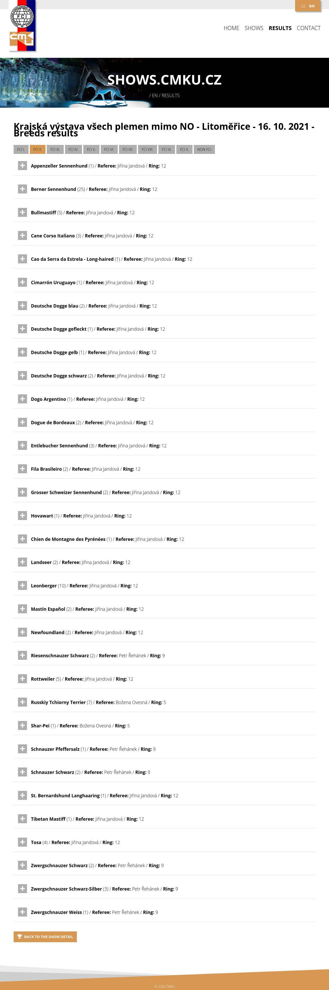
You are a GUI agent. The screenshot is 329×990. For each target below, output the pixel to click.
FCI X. (184, 149)
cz (303, 6)
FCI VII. (128, 149)
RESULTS (280, 28)
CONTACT (309, 28)
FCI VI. (109, 149)
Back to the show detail (45, 936)
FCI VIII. (147, 149)
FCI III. (55, 149)
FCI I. (21, 149)
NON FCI (204, 149)
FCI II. (37, 149)
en (312, 6)
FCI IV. (73, 149)
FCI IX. (167, 149)
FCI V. (91, 149)
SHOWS (254, 28)
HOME (231, 28)
